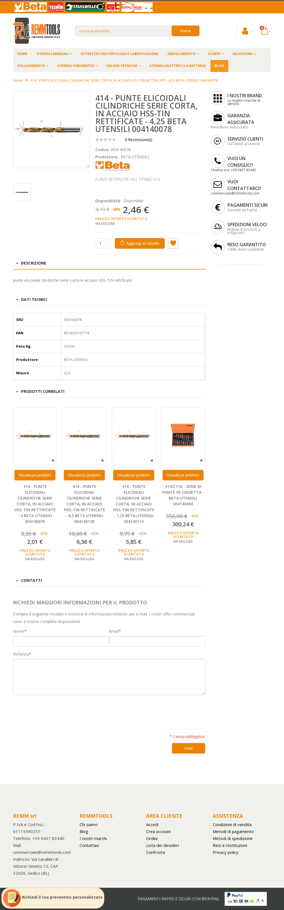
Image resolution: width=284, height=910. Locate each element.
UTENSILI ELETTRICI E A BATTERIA (177, 65)
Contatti (31, 580)
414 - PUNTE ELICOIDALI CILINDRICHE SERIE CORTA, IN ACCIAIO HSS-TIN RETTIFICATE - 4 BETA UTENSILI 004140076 (35, 504)
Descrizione (33, 263)
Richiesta (21, 654)
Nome (18, 631)
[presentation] (55, 711)
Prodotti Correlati (42, 391)
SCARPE (214, 53)
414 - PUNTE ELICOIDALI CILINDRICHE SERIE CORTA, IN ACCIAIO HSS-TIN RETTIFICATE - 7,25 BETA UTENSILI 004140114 (133, 504)
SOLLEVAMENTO (31, 65)
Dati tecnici (34, 299)
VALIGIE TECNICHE (121, 65)
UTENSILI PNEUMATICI (76, 65)
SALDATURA (242, 53)
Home (18, 80)
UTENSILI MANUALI (53, 53)
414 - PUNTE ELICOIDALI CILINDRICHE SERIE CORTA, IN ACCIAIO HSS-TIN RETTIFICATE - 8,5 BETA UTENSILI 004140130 (84, 504)
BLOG (219, 65)
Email (114, 631)
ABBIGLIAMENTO (182, 53)
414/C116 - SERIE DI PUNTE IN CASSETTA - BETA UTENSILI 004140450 (183, 495)
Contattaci (89, 845)
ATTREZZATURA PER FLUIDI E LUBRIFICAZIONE (119, 53)
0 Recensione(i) (138, 139)
